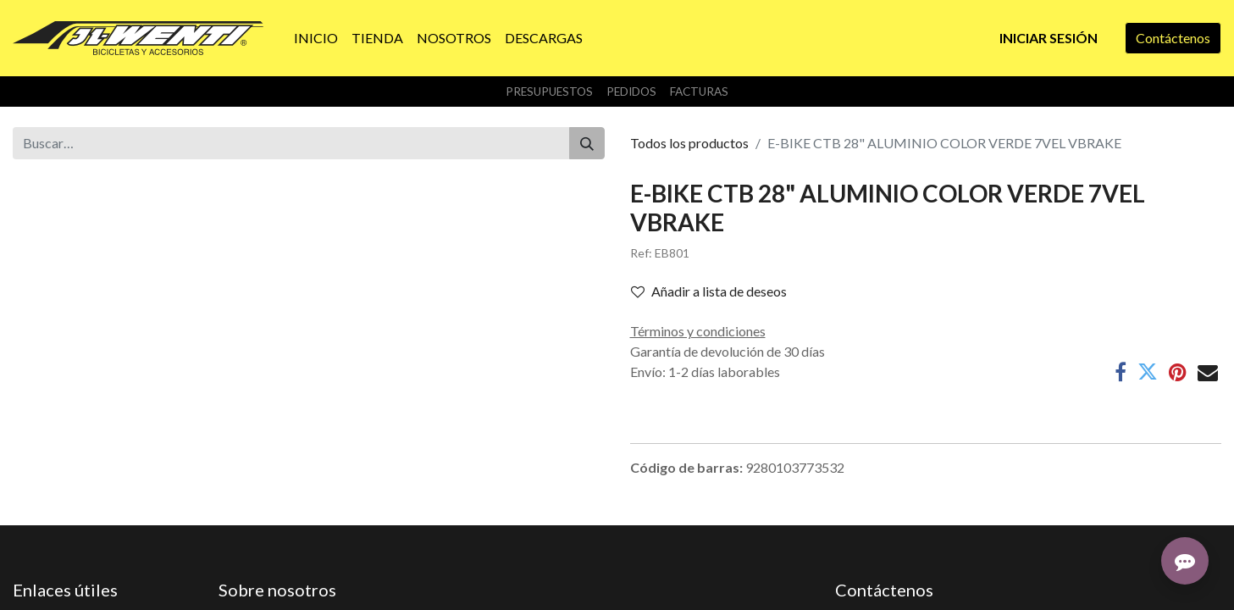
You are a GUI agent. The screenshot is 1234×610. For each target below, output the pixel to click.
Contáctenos (1173, 38)
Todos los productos (689, 143)
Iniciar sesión (1048, 38)
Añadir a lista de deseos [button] (709, 291)
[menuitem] (316, 38)
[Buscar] (587, 143)
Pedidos (631, 91)
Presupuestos (549, 91)
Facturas (699, 91)
